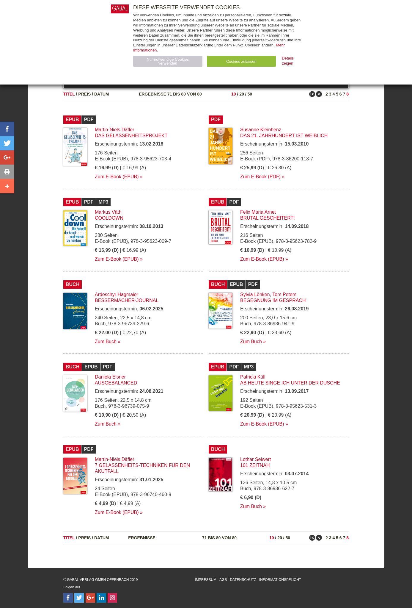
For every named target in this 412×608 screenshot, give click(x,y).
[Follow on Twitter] (79, 598)
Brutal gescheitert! (267, 218)
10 (233, 94)
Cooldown (109, 218)
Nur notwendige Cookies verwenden (168, 61)
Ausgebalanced (116, 382)
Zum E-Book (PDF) (260, 176)
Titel (69, 94)
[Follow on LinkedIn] (101, 598)
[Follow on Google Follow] (90, 598)
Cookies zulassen (241, 61)
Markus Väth (108, 212)
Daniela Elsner (110, 376)
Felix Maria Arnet (258, 212)
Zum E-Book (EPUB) (117, 176)
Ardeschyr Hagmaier (116, 294)
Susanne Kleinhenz (260, 129)
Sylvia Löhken (255, 294)
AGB (223, 580)
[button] (7, 129)
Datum (101, 94)
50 (249, 94)
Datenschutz (243, 580)
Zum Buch (106, 341)
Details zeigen (288, 60)
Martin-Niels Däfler (114, 129)
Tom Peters (284, 294)
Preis (84, 94)
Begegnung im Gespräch (273, 300)
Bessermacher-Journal (126, 300)
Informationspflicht (280, 580)
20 (241, 94)
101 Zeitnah (255, 465)
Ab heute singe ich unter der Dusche (290, 382)
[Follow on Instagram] (112, 598)
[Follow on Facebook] (68, 598)
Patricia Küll (252, 376)
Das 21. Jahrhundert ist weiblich (284, 135)
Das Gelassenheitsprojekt (131, 135)
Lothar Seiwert (255, 459)
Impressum (205, 580)
